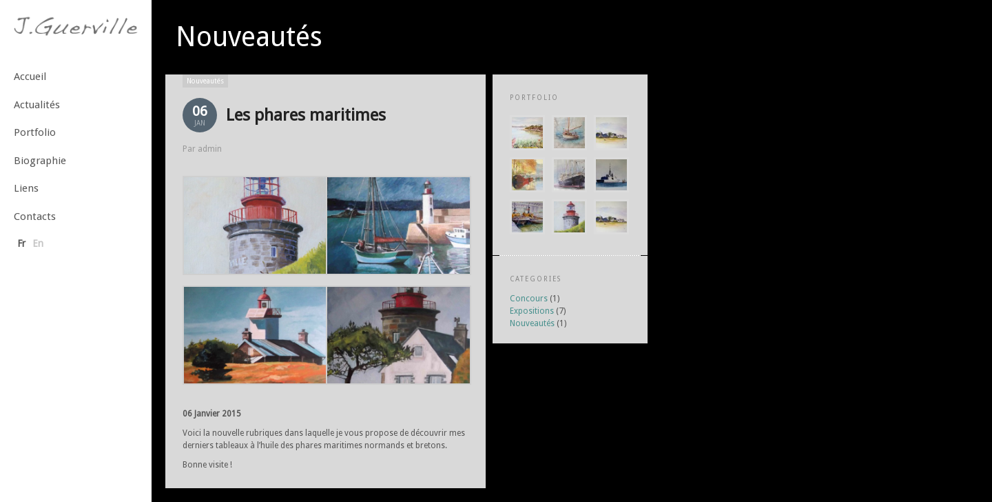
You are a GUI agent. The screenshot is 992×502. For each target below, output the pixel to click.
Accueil (30, 76)
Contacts (35, 216)
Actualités (37, 105)
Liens (26, 188)
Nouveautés (205, 81)
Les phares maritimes (306, 115)
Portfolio (35, 132)
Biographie (40, 160)
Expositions (532, 311)
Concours (529, 298)
